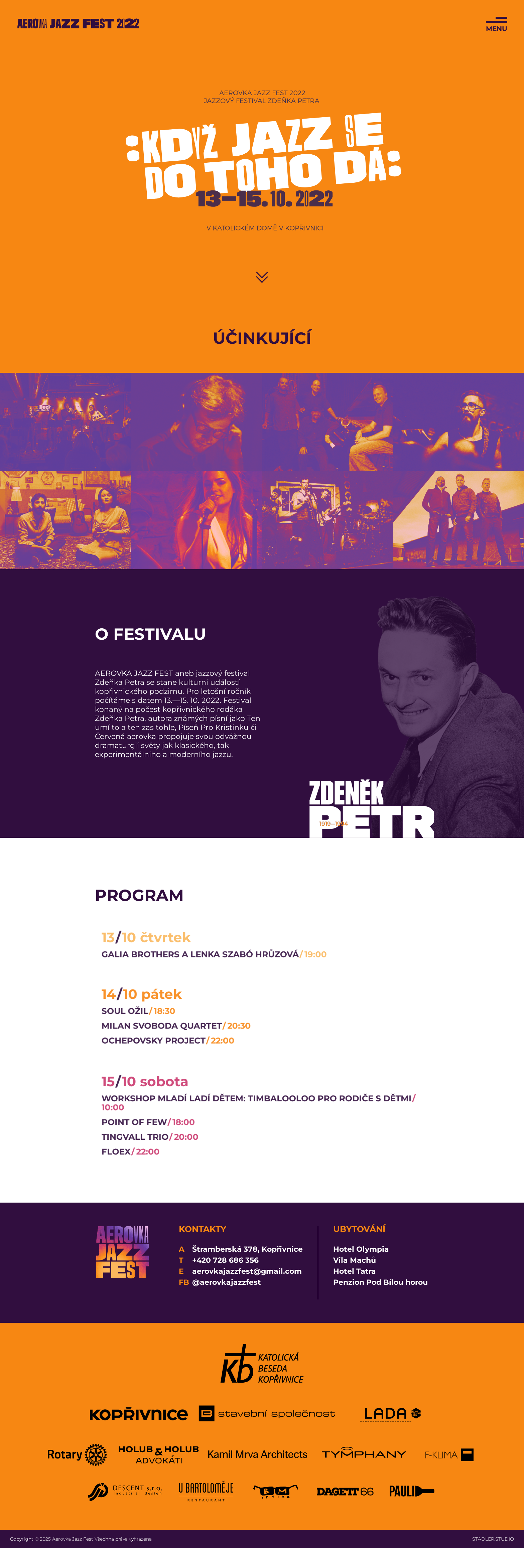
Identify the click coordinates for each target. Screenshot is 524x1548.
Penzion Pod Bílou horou (380, 1282)
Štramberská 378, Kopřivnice (247, 1249)
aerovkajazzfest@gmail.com (247, 1271)
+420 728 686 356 (225, 1260)
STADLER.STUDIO (493, 1539)
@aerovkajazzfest (226, 1282)
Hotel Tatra (354, 1271)
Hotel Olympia (361, 1249)
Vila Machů (354, 1260)
